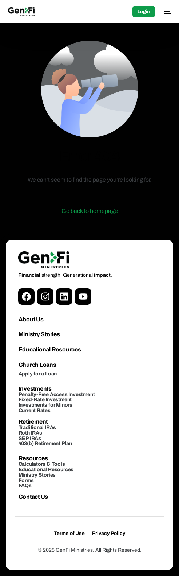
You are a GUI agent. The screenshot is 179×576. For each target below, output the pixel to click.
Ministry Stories (39, 334)
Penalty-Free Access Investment (57, 394)
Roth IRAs (30, 433)
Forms (26, 480)
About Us (31, 319)
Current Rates (35, 410)
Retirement (33, 422)
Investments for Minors (45, 405)
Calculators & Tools (42, 464)
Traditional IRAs (37, 427)
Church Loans (37, 365)
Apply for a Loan (38, 374)
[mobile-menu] (166, 11)
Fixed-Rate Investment (45, 399)
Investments (35, 389)
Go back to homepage (89, 211)
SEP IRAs (30, 438)
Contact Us (33, 497)
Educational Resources (50, 349)
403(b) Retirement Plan (45, 443)
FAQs (25, 485)
